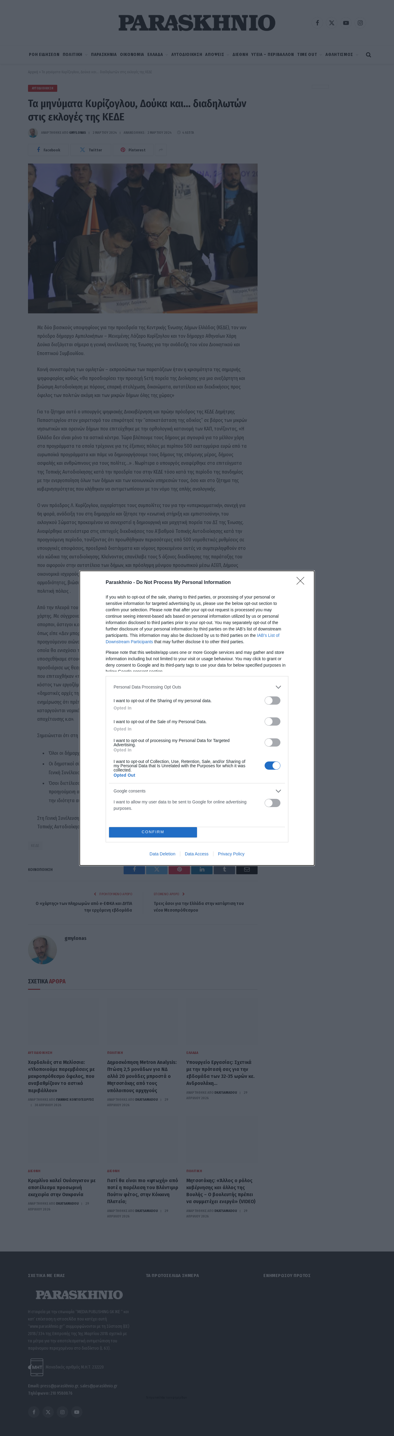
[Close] (302, 583)
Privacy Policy (231, 853)
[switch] (272, 700)
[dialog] (197, 718)
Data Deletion (162, 853)
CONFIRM (153, 832)
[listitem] (197, 687)
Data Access (197, 853)
